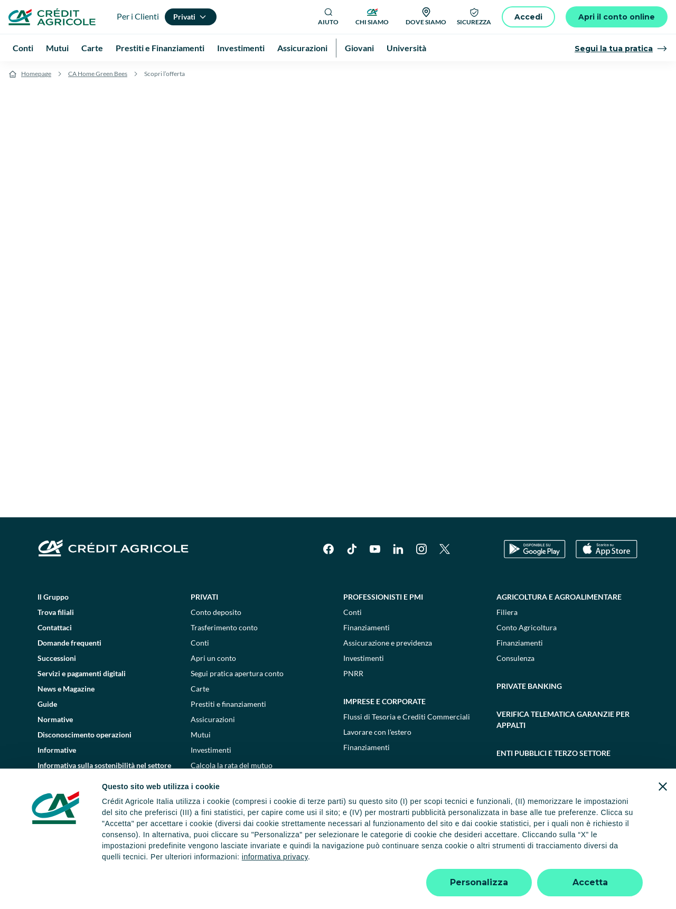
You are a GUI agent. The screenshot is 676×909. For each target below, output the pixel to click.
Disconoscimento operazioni (84, 734)
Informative (56, 749)
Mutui (201, 734)
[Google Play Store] (535, 549)
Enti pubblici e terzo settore (553, 753)
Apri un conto (213, 658)
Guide (47, 703)
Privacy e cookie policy (284, 860)
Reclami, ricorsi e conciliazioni (383, 860)
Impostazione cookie (203, 860)
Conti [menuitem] (23, 48)
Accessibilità (587, 860)
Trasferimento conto (224, 627)
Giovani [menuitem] (359, 48)
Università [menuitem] (406, 48)
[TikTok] (351, 549)
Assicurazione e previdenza (387, 642)
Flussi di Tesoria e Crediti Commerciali (406, 716)
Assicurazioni (213, 719)
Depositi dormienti (474, 860)
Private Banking (529, 685)
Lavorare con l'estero (377, 731)
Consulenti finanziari (225, 780)
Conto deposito (216, 612)
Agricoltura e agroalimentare (559, 596)
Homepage (36, 74)
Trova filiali (55, 612)
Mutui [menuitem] (57, 48)
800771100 (239, 882)
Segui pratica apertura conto (237, 673)
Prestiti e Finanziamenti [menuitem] (160, 48)
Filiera (507, 612)
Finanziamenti (366, 627)
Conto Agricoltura (526, 627)
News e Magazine (66, 688)
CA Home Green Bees (97, 74)
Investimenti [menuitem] (241, 48)
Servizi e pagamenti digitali (81, 673)
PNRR (353, 673)
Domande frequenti (69, 642)
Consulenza (515, 658)
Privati (204, 596)
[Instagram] (421, 549)
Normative (55, 719)
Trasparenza (536, 860)
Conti (200, 642)
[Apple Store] (607, 549)
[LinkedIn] (398, 549)
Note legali (141, 860)
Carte (200, 688)
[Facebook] (328, 549)
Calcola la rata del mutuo (232, 765)
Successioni (56, 658)
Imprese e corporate (384, 701)
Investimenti (211, 749)
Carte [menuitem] (92, 48)
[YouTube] (375, 549)
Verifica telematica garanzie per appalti (563, 719)
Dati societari (91, 860)
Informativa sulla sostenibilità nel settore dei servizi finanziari (104, 771)
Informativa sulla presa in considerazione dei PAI (104, 797)
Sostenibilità (522, 781)
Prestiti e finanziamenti (228, 703)
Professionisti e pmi (383, 596)
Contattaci (54, 627)
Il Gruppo (53, 596)
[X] (444, 549)
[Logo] (52, 16)
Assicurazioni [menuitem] (302, 48)
